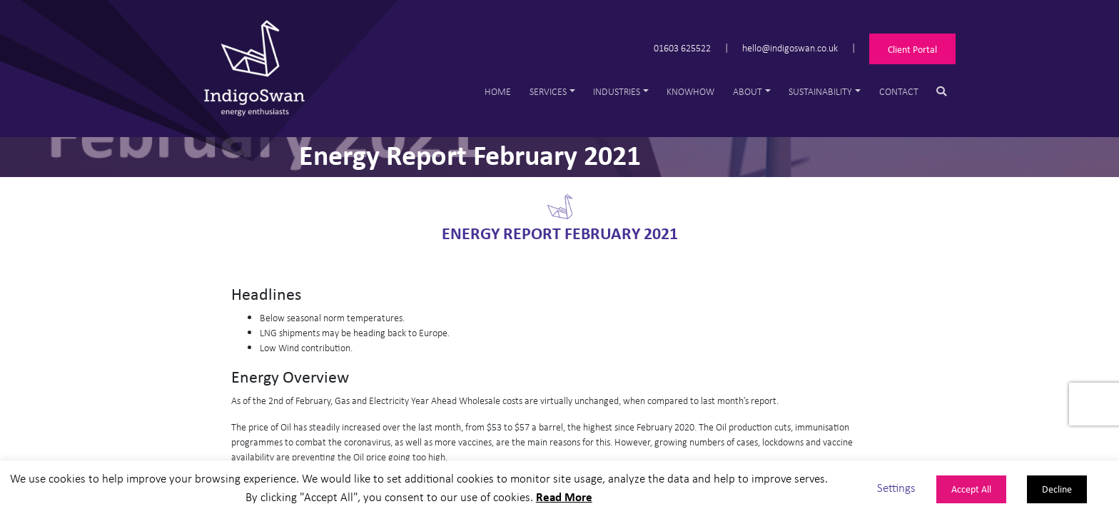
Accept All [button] (971, 488)
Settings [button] (896, 487)
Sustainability (820, 91)
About (747, 91)
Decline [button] (1057, 488)
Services (548, 91)
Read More (564, 496)
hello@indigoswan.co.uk (790, 47)
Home (498, 91)
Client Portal (912, 49)
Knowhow (690, 91)
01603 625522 (682, 47)
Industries (616, 91)
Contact (898, 91)
